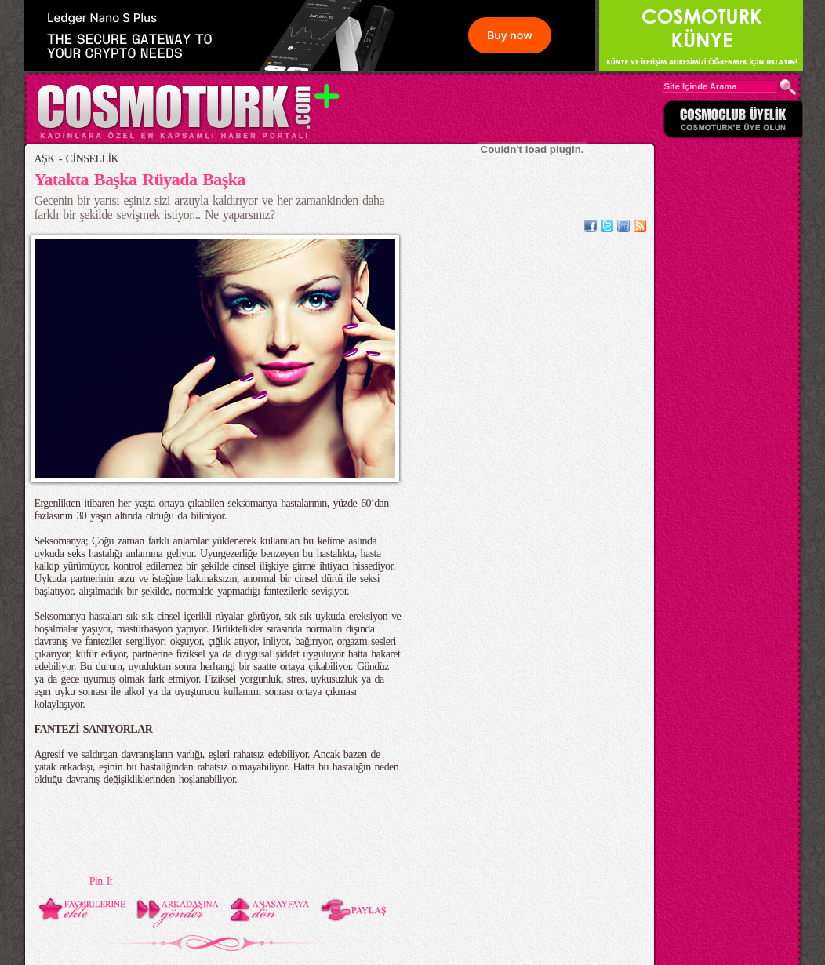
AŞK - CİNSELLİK (77, 159)
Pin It (100, 881)
